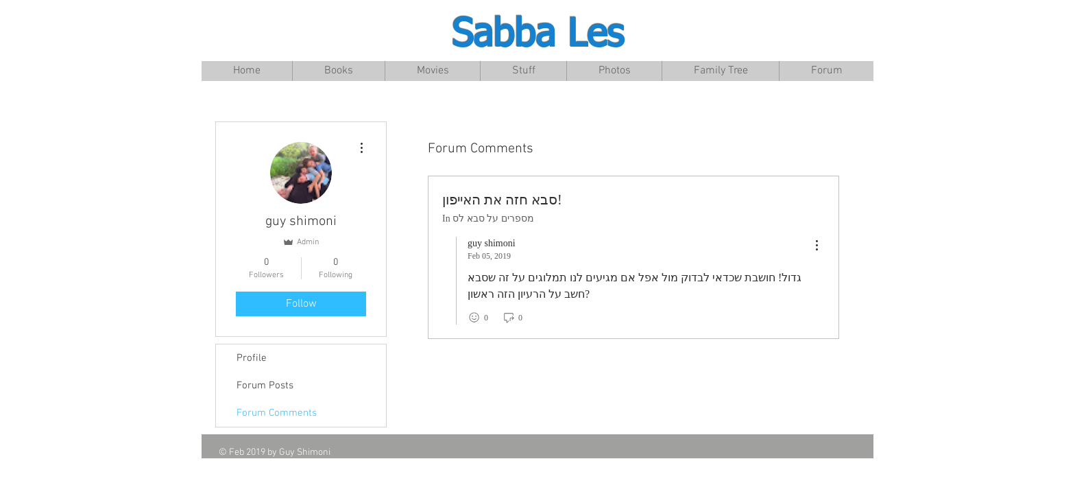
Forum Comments (277, 413)
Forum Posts (265, 385)
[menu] (816, 246)
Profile (252, 358)
